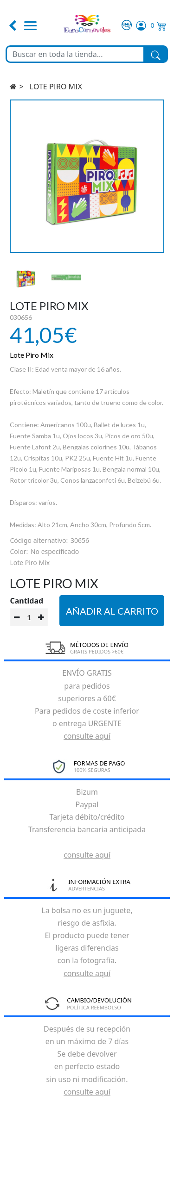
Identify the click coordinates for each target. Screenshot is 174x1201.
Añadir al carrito (112, 610)
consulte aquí (87, 736)
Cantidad (26, 601)
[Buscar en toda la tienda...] (75, 54)
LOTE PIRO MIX (56, 86)
